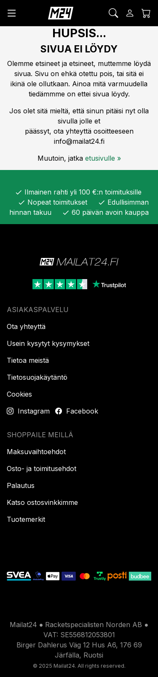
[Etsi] (113, 13)
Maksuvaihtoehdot (36, 451)
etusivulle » (103, 158)
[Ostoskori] (146, 13)
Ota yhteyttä (26, 326)
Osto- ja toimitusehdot (41, 468)
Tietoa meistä (28, 360)
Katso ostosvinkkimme (42, 502)
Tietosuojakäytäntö (37, 377)
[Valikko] (11, 13)
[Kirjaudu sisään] (130, 13)
